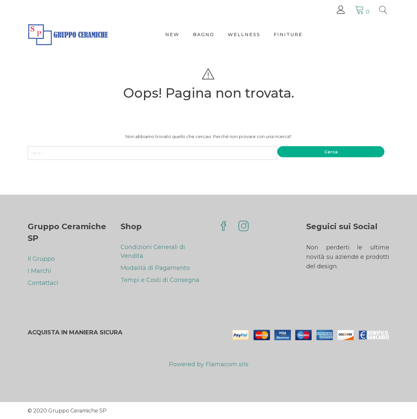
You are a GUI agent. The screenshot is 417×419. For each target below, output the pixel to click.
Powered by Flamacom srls (209, 365)
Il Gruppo (41, 258)
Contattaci (43, 282)
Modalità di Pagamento (155, 268)
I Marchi (39, 270)
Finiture (288, 34)
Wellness (244, 34)
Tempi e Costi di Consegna (160, 280)
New (172, 34)
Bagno (203, 34)
